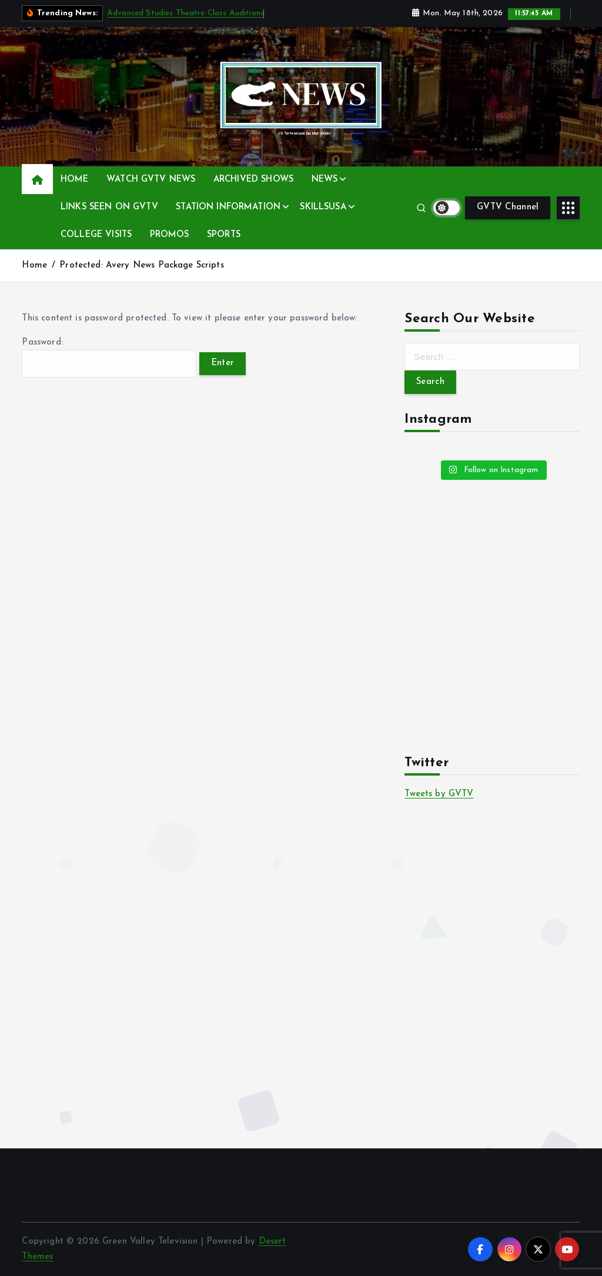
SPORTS (223, 235)
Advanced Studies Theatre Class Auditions (185, 13)
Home (34, 265)
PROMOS (169, 235)
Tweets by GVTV (438, 794)
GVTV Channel (508, 207)
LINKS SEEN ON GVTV (109, 207)
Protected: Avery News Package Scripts (141, 265)
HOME (75, 179)
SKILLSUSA (323, 207)
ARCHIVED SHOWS (253, 179)
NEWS (325, 179)
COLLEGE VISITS (96, 235)
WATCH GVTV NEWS (150, 179)
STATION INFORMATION (228, 207)
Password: (109, 358)
